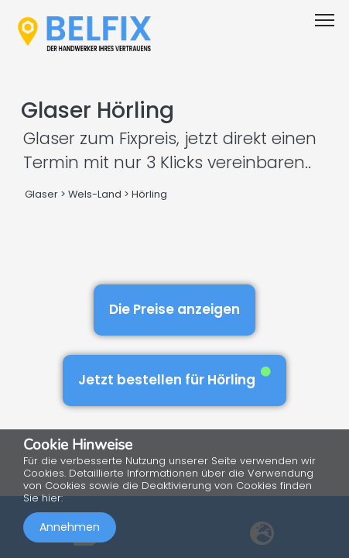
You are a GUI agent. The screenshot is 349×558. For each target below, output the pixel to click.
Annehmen (69, 527)
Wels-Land (94, 194)
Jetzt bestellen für (174, 378)
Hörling (149, 194)
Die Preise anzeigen (174, 309)
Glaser (41, 194)
